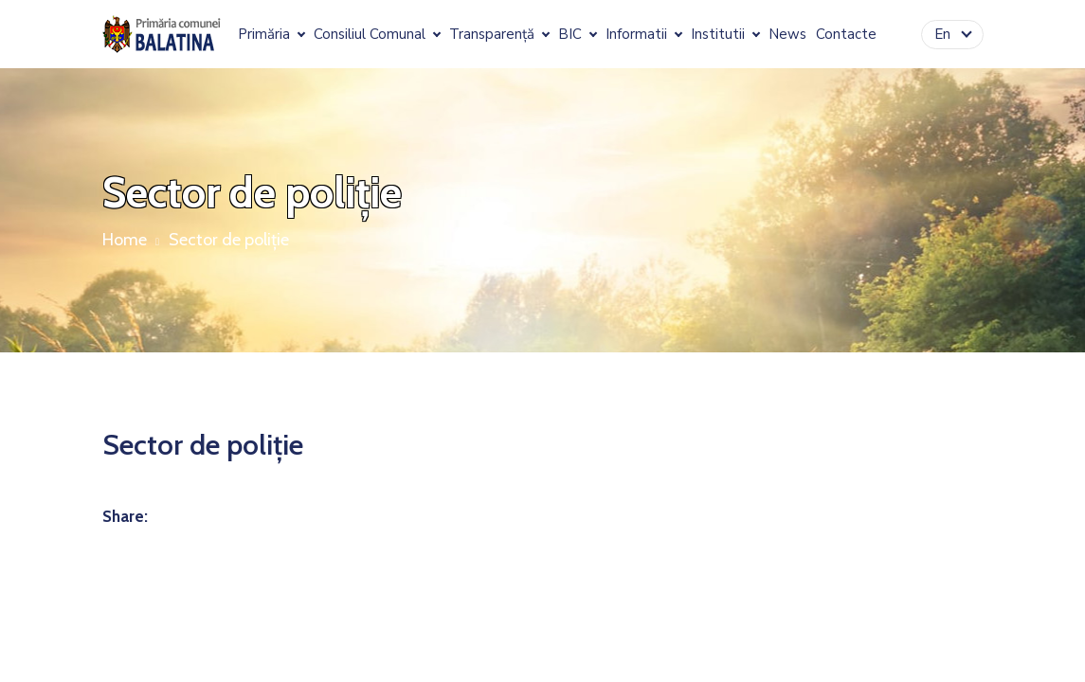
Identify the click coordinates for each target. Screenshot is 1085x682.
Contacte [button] (846, 34)
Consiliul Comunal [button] (371, 34)
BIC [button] (572, 34)
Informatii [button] (638, 34)
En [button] (944, 34)
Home (124, 239)
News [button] (787, 34)
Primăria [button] (266, 34)
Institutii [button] (720, 34)
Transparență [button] (493, 34)
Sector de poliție (229, 239)
